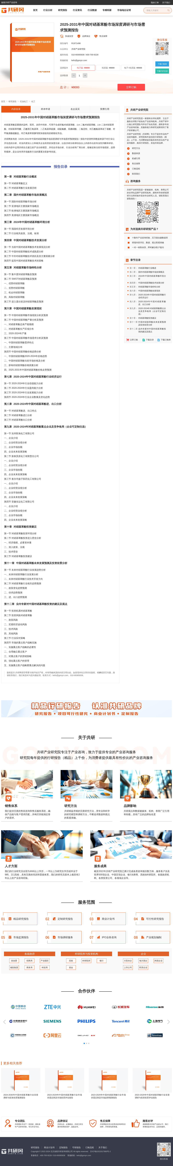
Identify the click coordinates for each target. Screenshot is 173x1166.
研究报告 (13, 101)
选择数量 (64, 75)
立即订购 (131, 87)
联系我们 (133, 174)
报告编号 (64, 43)
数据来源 (133, 153)
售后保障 (133, 163)
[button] (4, 1022)
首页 (3, 101)
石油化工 (24, 101)
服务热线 (64, 55)
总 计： (64, 87)
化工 (33, 101)
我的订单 (155, 2)
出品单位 (64, 49)
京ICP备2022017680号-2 (100, 1151)
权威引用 (133, 158)
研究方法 (133, 148)
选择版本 (64, 68)
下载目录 (148, 340)
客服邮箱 (64, 60)
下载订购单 (164, 340)
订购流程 (133, 169)
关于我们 (166, 2)
